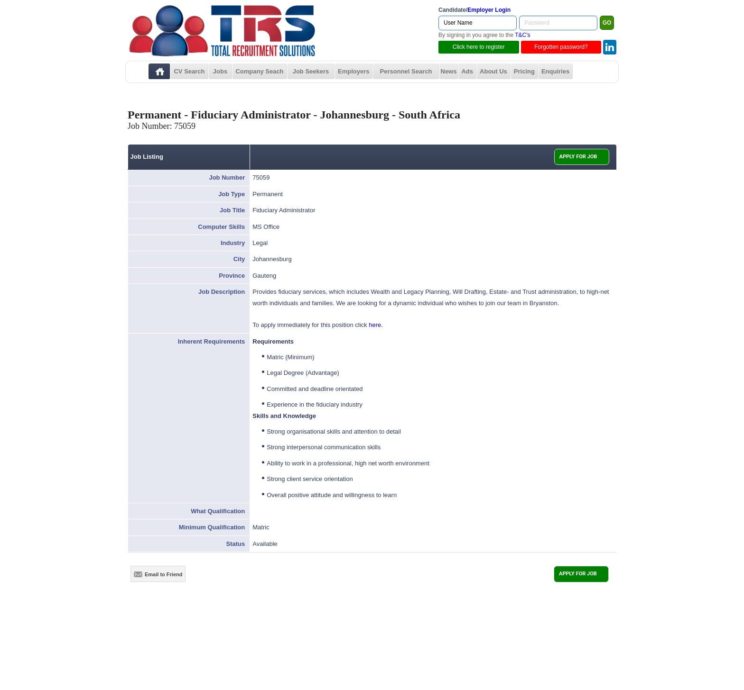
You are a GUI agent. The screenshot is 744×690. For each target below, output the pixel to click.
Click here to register (479, 47)
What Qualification (218, 511)
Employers (353, 71)
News (449, 71)
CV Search (189, 71)
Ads (467, 71)
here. (376, 324)
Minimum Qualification (212, 527)
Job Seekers (311, 71)
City (239, 259)
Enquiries (555, 71)
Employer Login (489, 10)
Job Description (221, 291)
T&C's (522, 35)
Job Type (231, 194)
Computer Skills (221, 226)
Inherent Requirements (211, 341)
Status (235, 543)
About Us (493, 71)
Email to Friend (158, 574)
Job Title (232, 210)
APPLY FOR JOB (578, 157)
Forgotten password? (561, 47)
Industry (233, 242)
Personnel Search (406, 71)
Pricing (524, 71)
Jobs (220, 71)
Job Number (227, 177)
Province (232, 275)
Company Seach (259, 71)
